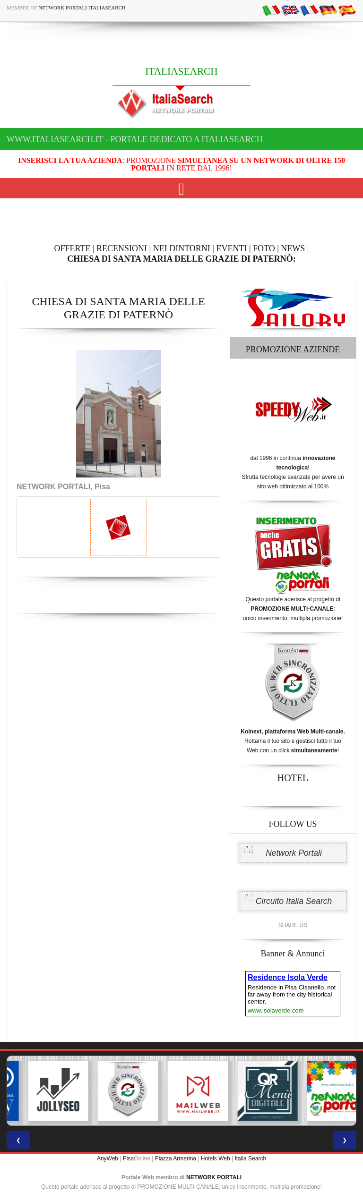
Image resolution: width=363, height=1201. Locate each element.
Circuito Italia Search (294, 901)
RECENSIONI (121, 248)
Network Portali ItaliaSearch (82, 7)
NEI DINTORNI (181, 248)
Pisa (128, 1158)
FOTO (264, 248)
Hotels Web (215, 1158)
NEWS (293, 248)
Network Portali (294, 853)
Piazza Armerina (175, 1158)
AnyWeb (107, 1158)
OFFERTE (72, 248)
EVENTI (231, 248)
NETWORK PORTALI (214, 1177)
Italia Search (250, 1158)
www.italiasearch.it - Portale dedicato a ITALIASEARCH (135, 139)
